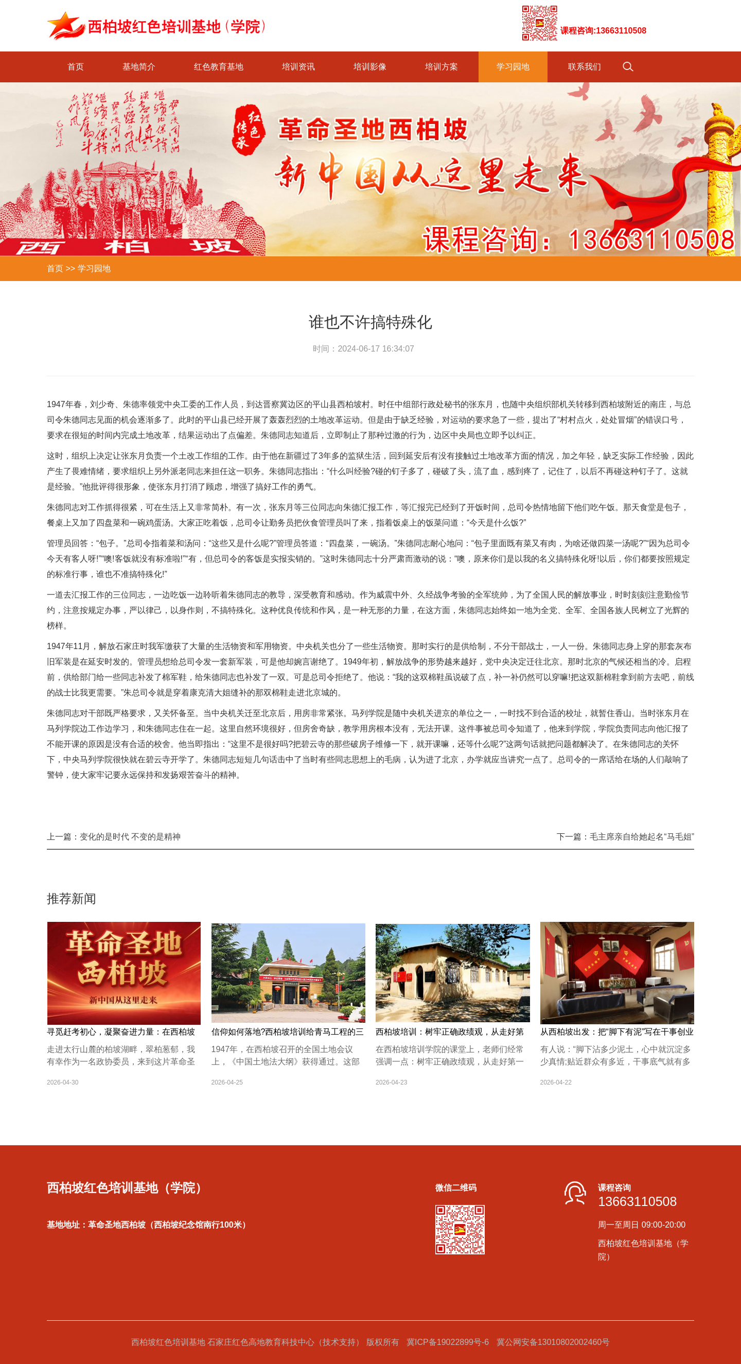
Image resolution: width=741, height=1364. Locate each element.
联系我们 (584, 66)
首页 (75, 66)
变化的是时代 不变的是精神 (130, 836)
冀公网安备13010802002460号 (553, 1342)
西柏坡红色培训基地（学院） (127, 1188)
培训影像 (370, 66)
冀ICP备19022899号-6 (448, 1342)
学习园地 (513, 66)
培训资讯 (298, 66)
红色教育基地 (218, 66)
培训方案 (441, 66)
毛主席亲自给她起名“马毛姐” (642, 836)
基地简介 (138, 66)
